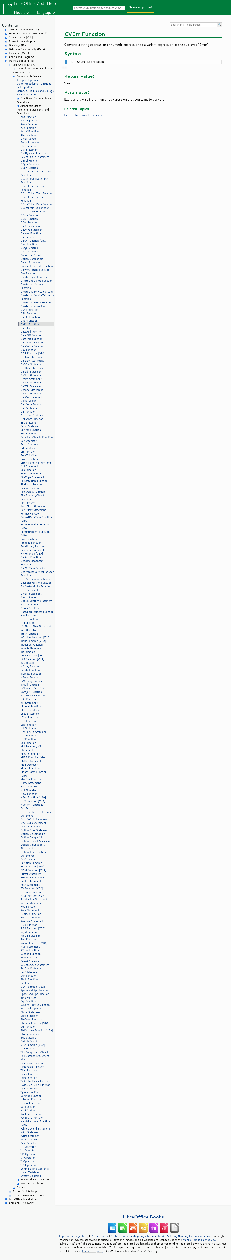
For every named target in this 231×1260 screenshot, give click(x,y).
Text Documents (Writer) (24, 29)
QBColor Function (31, 892)
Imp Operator (28, 630)
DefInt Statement (31, 379)
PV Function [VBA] (31, 888)
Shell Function (29, 979)
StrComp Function (31, 1019)
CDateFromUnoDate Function (32, 198)
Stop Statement (30, 1016)
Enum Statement (30, 426)
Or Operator (27, 859)
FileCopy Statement (32, 477)
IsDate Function (30, 670)
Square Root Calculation (35, 1005)
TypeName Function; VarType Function (32, 1094)
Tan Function (28, 1048)
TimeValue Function (32, 1067)
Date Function (28, 328)
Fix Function (27, 502)
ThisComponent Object (34, 1052)
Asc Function (28, 128)
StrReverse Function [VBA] (36, 1030)
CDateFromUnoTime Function (32, 187)
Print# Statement (30, 874)
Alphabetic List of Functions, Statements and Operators (33, 109)
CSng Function (29, 310)
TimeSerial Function (32, 1063)
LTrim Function (29, 717)
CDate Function (29, 215)
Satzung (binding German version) (188, 1236)
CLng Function (29, 248)
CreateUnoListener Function (31, 286)
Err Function (27, 452)
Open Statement (30, 826)
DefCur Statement (31, 364)
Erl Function (27, 448)
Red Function (28, 906)
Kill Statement (29, 703)
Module (19, 12)
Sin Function (28, 983)
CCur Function (29, 168)
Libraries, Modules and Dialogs (35, 91)
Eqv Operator (28, 441)
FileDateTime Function (34, 481)
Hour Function (29, 619)
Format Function (30, 513)
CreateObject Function (34, 277)
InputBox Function (31, 644)
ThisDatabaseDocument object (34, 1057)
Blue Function (28, 146)
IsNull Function (29, 684)
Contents (10, 25)
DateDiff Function (31, 335)
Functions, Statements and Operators (34, 100)
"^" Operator (28, 1165)
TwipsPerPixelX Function (35, 1081)
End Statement (29, 422)
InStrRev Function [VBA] (35, 637)
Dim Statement (29, 408)
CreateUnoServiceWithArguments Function (37, 297)
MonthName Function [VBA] (33, 773)
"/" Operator (27, 1157)
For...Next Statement (33, 506)
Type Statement (30, 1088)
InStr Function (29, 633)
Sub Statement (29, 1037)
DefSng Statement (31, 390)
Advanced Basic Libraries (35, 1179)
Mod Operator (29, 764)
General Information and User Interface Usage (32, 70)
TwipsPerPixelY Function (35, 1085)
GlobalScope (28, 139)
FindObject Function (32, 492)
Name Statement (30, 783)
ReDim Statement (31, 903)
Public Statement (30, 881)
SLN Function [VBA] (32, 986)
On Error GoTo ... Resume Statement (35, 813)
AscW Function (29, 131)
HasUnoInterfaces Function (37, 612)
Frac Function (28, 539)
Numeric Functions (31, 804)
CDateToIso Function (33, 211)
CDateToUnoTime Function (36, 193)
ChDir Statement (30, 226)
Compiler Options (27, 80)
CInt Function (28, 244)
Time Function (28, 1070)
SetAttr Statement (31, 968)
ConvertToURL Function (35, 270)
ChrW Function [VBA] (33, 240)
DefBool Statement (32, 361)
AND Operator (29, 120)
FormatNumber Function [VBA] (35, 526)
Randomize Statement (33, 899)
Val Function (28, 1107)
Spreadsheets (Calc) (21, 37)
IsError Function (30, 677)
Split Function (28, 997)
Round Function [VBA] (33, 943)
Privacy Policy (99, 1236)
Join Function (28, 699)
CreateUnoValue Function (35, 306)
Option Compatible (31, 259)
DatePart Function (31, 339)
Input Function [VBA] (33, 641)
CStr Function (28, 313)
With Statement (30, 1132)
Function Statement (32, 550)
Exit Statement (29, 466)
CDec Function (29, 222)
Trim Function (28, 1077)
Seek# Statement (30, 961)
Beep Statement (30, 142)
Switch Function (30, 1041)
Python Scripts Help (25, 1191)
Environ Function (30, 430)
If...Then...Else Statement (35, 626)
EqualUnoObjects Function (36, 437)
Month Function (30, 768)
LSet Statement (29, 714)
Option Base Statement (34, 830)
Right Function (29, 932)
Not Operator (28, 790)
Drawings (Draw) (19, 45)
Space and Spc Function (34, 990)
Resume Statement (31, 921)
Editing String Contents (34, 1168)
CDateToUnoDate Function (36, 204)
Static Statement (30, 1012)
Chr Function (28, 237)
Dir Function (27, 411)
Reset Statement (30, 917)
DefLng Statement (31, 382)
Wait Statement (30, 1110)
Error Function (29, 459)
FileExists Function (31, 484)
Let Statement (28, 728)
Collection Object (30, 255)
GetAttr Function (30, 557)
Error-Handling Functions (35, 462)
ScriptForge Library (31, 1183)
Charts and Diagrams (21, 57)
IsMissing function (31, 681)
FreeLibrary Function (32, 546)
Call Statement (29, 149)
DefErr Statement (31, 375)
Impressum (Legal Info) (73, 1236)
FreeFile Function (30, 542)
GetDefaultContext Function (31, 562)
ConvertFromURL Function (36, 266)
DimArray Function (31, 404)
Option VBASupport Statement (32, 846)
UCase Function (30, 1103)
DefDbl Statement (31, 371)
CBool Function (29, 160)
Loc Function (28, 735)
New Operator (29, 786)
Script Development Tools (28, 1195)
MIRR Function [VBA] (33, 757)
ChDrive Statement (31, 230)
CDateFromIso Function (34, 208)
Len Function (28, 724)
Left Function (28, 721)
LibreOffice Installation (23, 1199)
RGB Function (28, 925)
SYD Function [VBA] (32, 1045)
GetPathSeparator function (36, 579)
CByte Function (29, 164)
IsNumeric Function (32, 688)
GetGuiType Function (33, 568)
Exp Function (28, 470)
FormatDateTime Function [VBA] (36, 519)
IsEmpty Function (31, 673)
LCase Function (29, 710)
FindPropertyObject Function (32, 497)
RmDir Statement (30, 936)
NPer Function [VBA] (33, 797)
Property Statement (32, 877)
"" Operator (27, 1161)
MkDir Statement (30, 761)
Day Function (28, 350)
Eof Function (28, 433)
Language (44, 12)
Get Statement (29, 590)
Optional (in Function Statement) (33, 853)
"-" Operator (28, 1147)
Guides (20, 1187)
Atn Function (28, 135)
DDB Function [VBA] (33, 353)
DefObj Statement (31, 386)
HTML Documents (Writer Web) (28, 33)
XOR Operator (29, 1139)
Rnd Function (28, 939)
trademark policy (92, 1251)
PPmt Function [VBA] (33, 870)
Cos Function (28, 273)
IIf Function (27, 623)
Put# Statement (30, 885)
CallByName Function (33, 153)
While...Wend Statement (35, 1128)
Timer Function (29, 1074)
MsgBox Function (31, 779)
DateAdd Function (31, 331)
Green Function (29, 608)
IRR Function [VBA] (32, 659)
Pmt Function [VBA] (32, 866)
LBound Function (30, 706)
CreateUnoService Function (36, 291)
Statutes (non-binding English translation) (137, 1236)
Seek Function (29, 957)
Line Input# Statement (33, 732)
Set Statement (29, 972)
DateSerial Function (32, 342)
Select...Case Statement (34, 157)
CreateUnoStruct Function (36, 302)
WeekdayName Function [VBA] (35, 1123)
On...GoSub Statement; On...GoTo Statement (34, 821)
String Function (29, 1034)
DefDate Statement (32, 368)
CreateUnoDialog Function (36, 280)
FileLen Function (30, 488)
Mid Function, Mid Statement (31, 748)
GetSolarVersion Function (36, 583)
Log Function (28, 743)
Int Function (27, 652)
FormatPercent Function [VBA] (35, 533)
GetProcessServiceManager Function (37, 573)
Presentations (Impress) (23, 41)
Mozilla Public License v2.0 (200, 1240)
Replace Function (30, 914)
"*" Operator (28, 1150)
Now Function (28, 794)
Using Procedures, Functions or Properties (34, 85)
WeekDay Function (31, 1117)
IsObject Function (31, 692)
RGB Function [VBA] (32, 928)
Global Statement (31, 593)
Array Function (29, 124)
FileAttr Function (30, 473)
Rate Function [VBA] (32, 895)
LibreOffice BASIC (24, 65)
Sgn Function (28, 976)
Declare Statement (31, 357)
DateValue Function (32, 346)
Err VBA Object (29, 455)
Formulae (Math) (19, 53)
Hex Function (28, 615)
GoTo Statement (30, 604)
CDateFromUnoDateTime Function (35, 173)
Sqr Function (28, 1001)
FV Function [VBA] (31, 553)
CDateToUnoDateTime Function (34, 180)
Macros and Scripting (21, 61)
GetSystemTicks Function (35, 586)
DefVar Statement (31, 397)
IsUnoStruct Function (33, 695)
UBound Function (31, 1099)
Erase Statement (30, 444)
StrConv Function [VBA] (35, 1023)
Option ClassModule (32, 834)
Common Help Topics (21, 1203)
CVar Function (29, 320)
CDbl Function (29, 219)
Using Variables (29, 1172)
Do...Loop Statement (32, 415)
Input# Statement (31, 648)
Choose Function (30, 233)
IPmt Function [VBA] (32, 655)
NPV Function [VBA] (32, 801)
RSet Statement (30, 946)
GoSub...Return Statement (36, 601)
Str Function (27, 1026)
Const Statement (30, 262)
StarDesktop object (32, 1008)
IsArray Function (30, 666)
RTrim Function (29, 950)
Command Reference (29, 76)
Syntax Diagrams (27, 94)
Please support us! (140, 7)
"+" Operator (28, 1154)
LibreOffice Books (143, 1217)
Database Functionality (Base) (27, 49)
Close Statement (30, 251)
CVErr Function (29, 324)
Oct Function (28, 808)
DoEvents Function (31, 419)
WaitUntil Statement (32, 1114)
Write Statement (30, 1136)
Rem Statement (29, 910)
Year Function (28, 1143)
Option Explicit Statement (35, 841)
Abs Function (28, 117)
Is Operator (27, 663)
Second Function (30, 954)
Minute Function (30, 754)
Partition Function (31, 863)
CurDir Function (30, 317)
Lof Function (28, 739)
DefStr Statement (31, 393)
